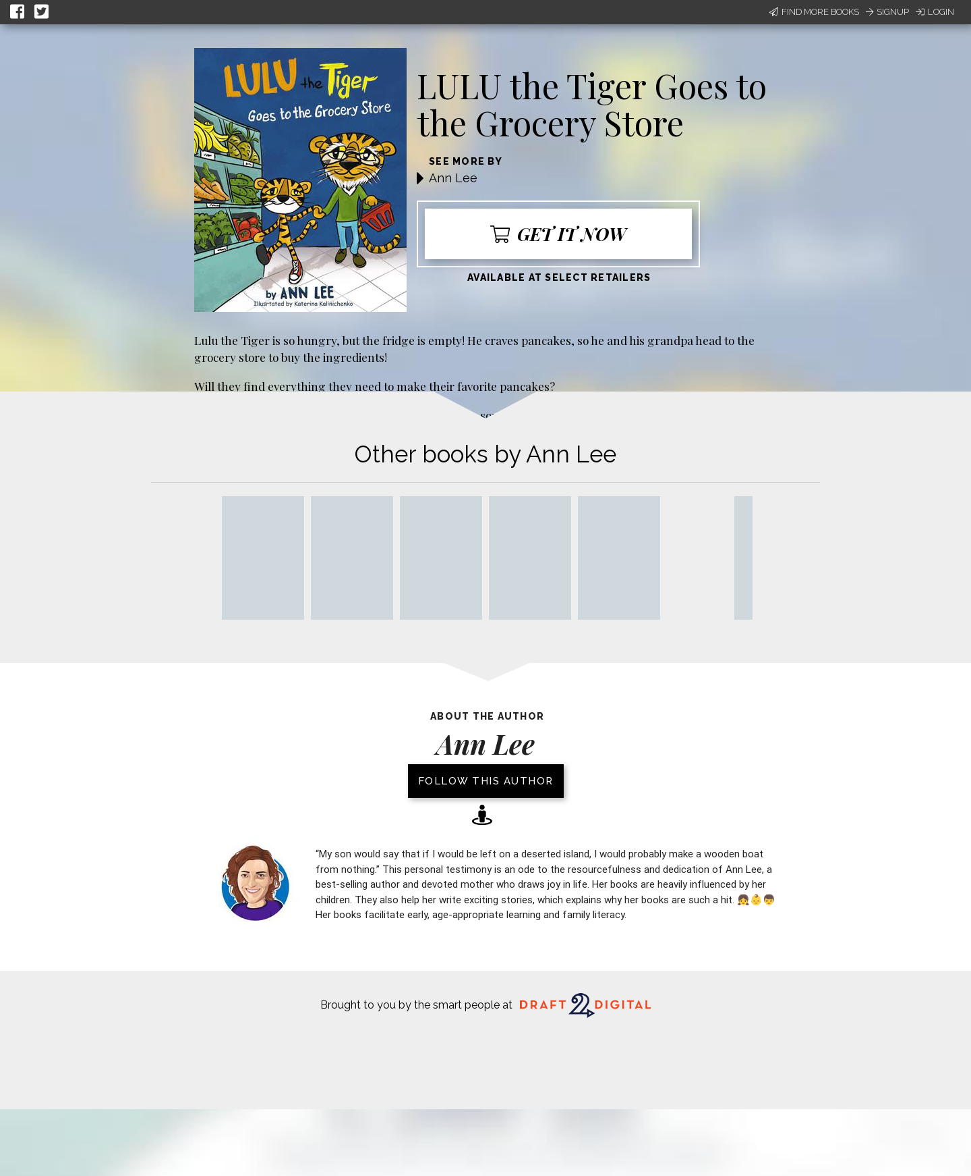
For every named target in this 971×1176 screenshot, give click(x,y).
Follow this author (486, 781)
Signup (887, 12)
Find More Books (814, 12)
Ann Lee (453, 178)
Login (935, 12)
